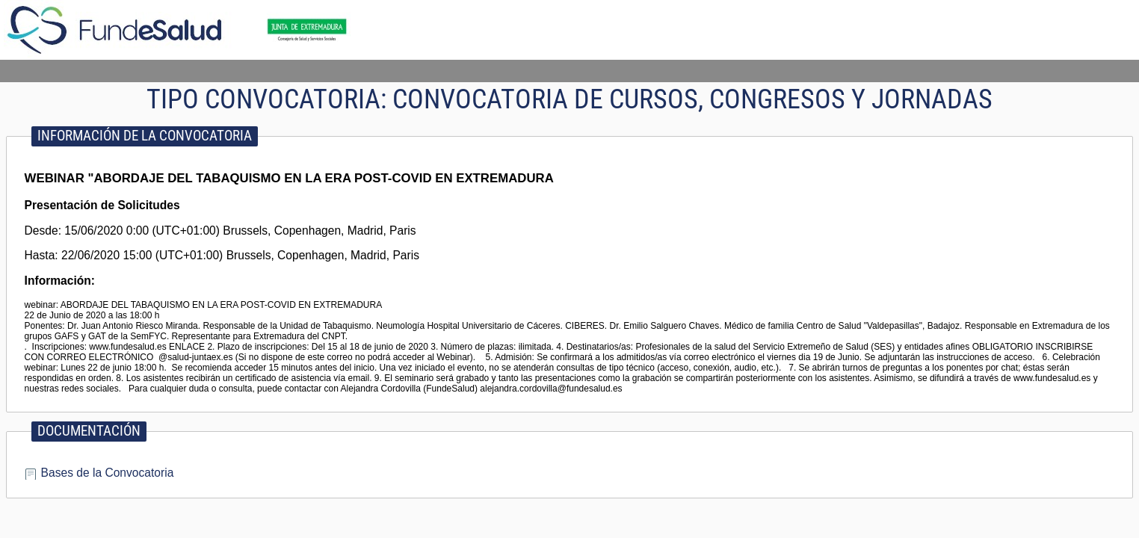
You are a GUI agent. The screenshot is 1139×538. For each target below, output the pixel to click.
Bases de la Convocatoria (107, 472)
